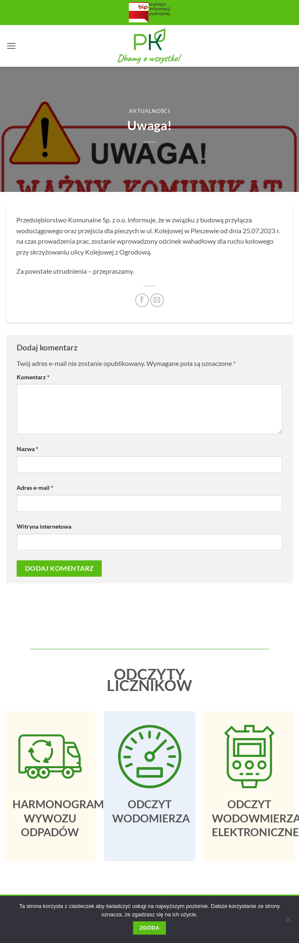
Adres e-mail (35, 487)
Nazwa (27, 448)
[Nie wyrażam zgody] (288, 921)
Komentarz (33, 377)
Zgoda (149, 928)
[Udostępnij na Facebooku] (142, 300)
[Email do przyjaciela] (157, 300)
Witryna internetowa (44, 526)
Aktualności (149, 111)
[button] (11, 45)
